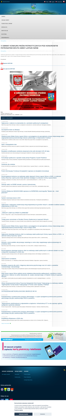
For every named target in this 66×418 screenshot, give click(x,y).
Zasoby (26, 371)
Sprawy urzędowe (7, 371)
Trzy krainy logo (61, 7)
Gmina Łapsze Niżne (33, 11)
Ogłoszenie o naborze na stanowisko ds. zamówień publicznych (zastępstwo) (24, 123)
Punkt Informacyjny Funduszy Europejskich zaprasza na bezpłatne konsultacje (25, 171)
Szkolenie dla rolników (8, 164)
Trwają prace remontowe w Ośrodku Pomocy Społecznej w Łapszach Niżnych (24, 219)
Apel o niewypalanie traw (9, 144)
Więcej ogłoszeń (5, 323)
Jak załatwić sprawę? (6, 374)
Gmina (3, 16)
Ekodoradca (5, 37)
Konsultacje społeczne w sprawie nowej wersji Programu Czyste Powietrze (24, 157)
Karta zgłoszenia (5, 68)
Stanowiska (17, 374)
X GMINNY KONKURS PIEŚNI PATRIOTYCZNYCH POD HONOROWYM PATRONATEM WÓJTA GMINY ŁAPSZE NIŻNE (30, 40)
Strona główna (3, 40)
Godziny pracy (17, 377)
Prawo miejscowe (27, 377)
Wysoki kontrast (6, 1)
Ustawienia (42, 414)
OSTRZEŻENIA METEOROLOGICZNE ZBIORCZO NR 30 (19, 291)
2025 (14, 68)
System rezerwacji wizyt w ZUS (10, 198)
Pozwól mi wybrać (18, 410)
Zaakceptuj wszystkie (23, 414)
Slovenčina (59, 1)
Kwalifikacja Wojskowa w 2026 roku (12, 318)
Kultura (4, 34)
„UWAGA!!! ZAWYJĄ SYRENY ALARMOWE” (15, 212)
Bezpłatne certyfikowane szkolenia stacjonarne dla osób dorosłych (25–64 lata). (25, 151)
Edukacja (4, 27)
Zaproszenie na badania (8, 258)
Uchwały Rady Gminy (28, 379)
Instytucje (4, 30)
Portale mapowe (27, 374)
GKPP (11, 68)
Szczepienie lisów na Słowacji (10, 129)
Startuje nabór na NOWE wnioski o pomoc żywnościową (18, 184)
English (53, 1)
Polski (47, 1)
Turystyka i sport (6, 23)
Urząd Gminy (5, 20)
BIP (64, 1)
